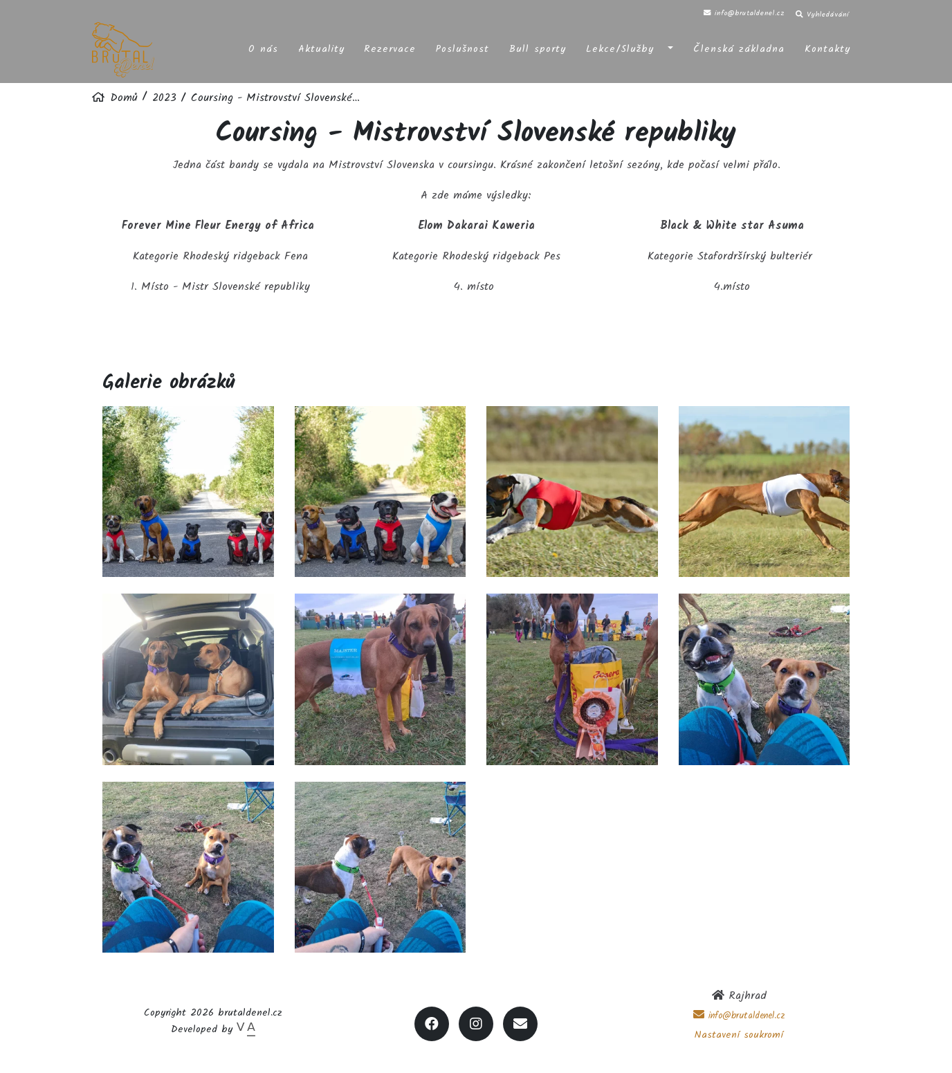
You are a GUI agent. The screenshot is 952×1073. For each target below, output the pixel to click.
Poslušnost (462, 47)
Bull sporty (537, 47)
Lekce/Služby (620, 47)
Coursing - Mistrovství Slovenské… (275, 98)
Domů (122, 98)
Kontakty (827, 47)
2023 (164, 98)
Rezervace (390, 47)
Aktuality (321, 47)
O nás (263, 47)
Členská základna (739, 47)
